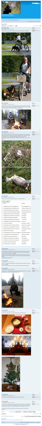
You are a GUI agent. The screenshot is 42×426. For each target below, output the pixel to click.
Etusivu (4, 422)
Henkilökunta (22, 422)
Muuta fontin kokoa (39, 19)
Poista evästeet (26, 422)
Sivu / (37, 25)
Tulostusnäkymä (37, 19)
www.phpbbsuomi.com (24, 424)
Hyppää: (22, 416)
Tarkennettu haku (37, 4)
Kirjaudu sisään (38, 21)
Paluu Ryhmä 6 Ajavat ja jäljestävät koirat (8, 416)
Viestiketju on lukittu (3, 26)
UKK (29, 21)
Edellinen (3, 411)
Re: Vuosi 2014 (5, 28)
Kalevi (6, 29)
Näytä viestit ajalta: (15, 411)
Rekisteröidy (33, 21)
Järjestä (24, 411)
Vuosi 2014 (4, 24)
